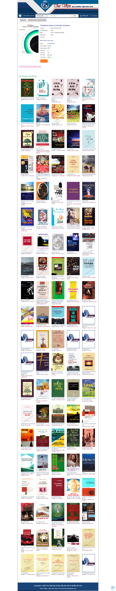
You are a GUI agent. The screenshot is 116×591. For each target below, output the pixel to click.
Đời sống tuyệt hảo (40, 201)
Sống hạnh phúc (25, 522)
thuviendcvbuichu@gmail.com (67, 588)
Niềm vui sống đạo (71, 547)
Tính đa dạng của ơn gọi (26, 447)
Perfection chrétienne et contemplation (26, 372)
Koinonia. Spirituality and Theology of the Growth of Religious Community (58, 301)
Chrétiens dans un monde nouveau (37, 20)
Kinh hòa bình (70, 252)
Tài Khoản (94, 15)
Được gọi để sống (71, 423)
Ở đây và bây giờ (25, 174)
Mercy (83, 472)
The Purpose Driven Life (26, 398)
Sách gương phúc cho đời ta (73, 226)
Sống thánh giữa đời (56, 149)
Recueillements (85, 349)
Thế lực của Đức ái (40, 252)
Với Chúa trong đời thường (58, 398)
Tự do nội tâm (70, 149)
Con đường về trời (40, 522)
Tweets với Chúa (86, 522)
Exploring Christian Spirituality (28, 472)
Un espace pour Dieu (87, 447)
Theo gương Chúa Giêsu (27, 252)
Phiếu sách (85, 15)
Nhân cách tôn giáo (86, 97)
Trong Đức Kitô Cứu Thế (88, 226)
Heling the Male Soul (72, 325)
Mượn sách (44, 61)
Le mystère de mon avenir (88, 573)
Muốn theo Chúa (55, 472)
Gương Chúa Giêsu (40, 276)
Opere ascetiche (71, 573)
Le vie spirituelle (55, 349)
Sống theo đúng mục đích (27, 149)
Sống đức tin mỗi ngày (57, 174)
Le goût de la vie (71, 447)
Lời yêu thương (55, 123)
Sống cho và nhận (86, 300)
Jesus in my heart (86, 276)
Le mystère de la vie (56, 496)
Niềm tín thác (85, 201)
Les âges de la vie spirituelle (27, 496)
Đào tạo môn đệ (55, 252)
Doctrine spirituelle (25, 349)
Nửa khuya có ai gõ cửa (57, 226)
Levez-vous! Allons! (40, 349)
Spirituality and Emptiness (73, 521)
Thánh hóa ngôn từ (40, 97)
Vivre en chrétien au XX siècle (43, 573)
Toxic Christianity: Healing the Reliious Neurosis (89, 372)
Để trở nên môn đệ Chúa (57, 371)
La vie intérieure (24, 573)
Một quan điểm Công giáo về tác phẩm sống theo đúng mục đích (43, 176)
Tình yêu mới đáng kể (41, 226)
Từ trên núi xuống (71, 123)
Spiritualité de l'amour (72, 349)
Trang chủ (23, 20)
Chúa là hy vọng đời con (42, 547)
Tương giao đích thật (87, 252)
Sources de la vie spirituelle (88, 325)
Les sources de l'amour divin (58, 573)
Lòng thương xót (40, 149)
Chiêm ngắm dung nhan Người (28, 423)
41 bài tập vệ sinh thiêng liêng (58, 325)
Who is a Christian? (25, 300)
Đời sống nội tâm (56, 201)
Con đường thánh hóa (72, 300)
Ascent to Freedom (25, 325)
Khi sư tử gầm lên (40, 423)
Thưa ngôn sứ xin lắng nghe (27, 97)
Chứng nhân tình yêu (72, 472)
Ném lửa (38, 123)
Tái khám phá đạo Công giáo (58, 423)
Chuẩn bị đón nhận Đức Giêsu (89, 149)
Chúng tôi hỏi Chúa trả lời (57, 547)
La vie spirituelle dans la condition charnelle (72, 398)
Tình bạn (69, 276)
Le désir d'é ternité (40, 496)
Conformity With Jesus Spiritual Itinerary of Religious (43, 300)
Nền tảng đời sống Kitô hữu (42, 472)
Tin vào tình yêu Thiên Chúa (73, 496)
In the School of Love (41, 325)
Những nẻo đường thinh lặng (89, 174)
